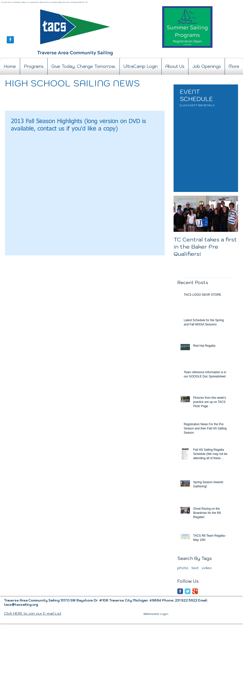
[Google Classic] (195, 591)
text (195, 568)
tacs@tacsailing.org (21, 605)
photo (182, 568)
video (207, 568)
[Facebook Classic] (180, 591)
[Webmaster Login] (155, 613)
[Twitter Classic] (187, 591)
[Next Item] (230, 213)
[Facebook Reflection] (10, 39)
